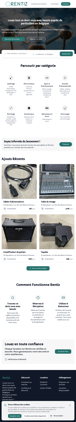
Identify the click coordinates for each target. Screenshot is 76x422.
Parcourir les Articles (13, 39)
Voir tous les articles (38, 268)
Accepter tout (15, 416)
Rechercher (66, 54)
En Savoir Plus (63, 351)
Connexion (54, 4)
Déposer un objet (36, 39)
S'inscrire (66, 4)
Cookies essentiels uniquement (35, 416)
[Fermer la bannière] (70, 405)
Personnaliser (56, 416)
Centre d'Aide (45, 388)
